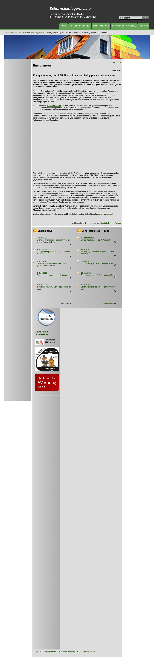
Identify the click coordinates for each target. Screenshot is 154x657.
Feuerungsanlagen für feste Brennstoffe (97, 275)
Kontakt (43, 651)
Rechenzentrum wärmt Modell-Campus (52, 275)
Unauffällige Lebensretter (42, 333)
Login (36, 651)
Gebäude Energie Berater (110, 223)
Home (63, 26)
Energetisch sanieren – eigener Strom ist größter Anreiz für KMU (53, 241)
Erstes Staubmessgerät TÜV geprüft (95, 240)
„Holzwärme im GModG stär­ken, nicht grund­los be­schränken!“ (52, 264)
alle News (66, 304)
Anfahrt (80, 651)
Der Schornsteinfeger (80, 26)
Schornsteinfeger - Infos (95, 231)
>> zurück (117, 62)
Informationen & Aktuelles (124, 26)
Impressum (51, 651)
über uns (144, 26)
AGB (86, 651)
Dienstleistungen (101, 26)
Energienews (45, 231)
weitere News (109, 304)
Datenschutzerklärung (66, 651)
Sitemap (92, 651)
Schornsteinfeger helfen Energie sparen (97, 263)
